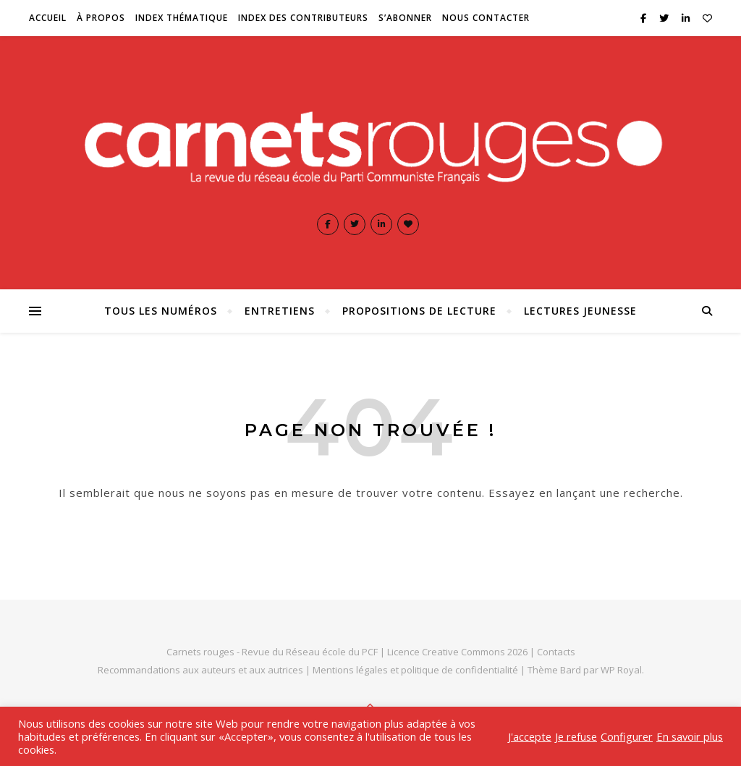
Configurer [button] (627, 736)
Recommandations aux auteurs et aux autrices (200, 669)
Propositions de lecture (419, 311)
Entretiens (280, 311)
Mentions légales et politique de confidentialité (416, 669)
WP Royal (621, 669)
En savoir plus (689, 736)
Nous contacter (486, 18)
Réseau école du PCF (332, 651)
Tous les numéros (160, 311)
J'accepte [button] (529, 736)
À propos (101, 18)
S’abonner (405, 18)
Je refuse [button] (576, 736)
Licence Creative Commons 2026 (457, 651)
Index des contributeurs (303, 18)
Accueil (48, 18)
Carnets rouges (200, 651)
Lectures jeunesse (580, 311)
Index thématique (181, 18)
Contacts (556, 651)
